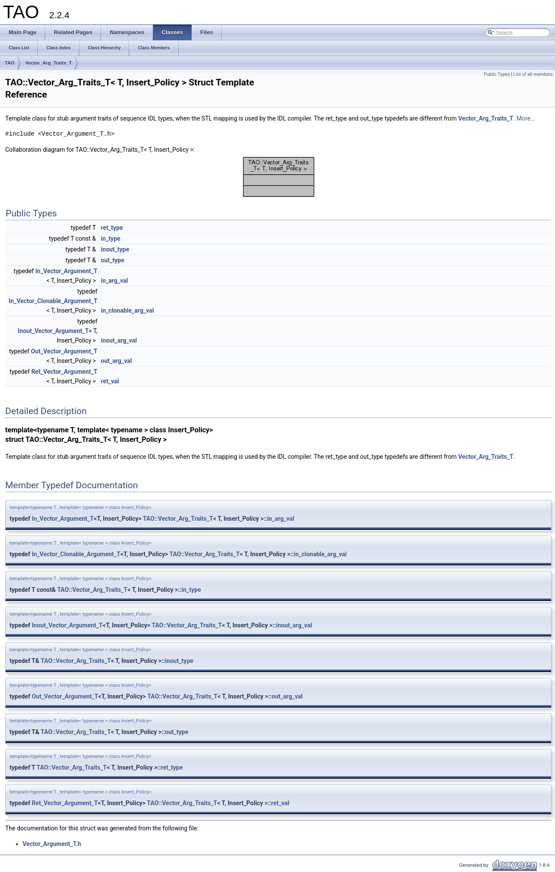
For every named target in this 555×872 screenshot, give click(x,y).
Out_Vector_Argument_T (64, 351)
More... (525, 118)
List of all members (533, 74)
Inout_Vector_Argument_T (53, 330)
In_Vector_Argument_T (66, 271)
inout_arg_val (119, 340)
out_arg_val (116, 360)
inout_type (115, 249)
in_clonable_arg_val (127, 310)
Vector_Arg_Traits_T (48, 62)
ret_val (110, 381)
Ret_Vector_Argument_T (64, 371)
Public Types (497, 74)
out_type (112, 260)
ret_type (112, 227)
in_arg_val (114, 280)
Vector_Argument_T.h (52, 843)
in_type (111, 238)
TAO (9, 62)
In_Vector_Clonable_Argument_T (53, 300)
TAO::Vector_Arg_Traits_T (178, 518)
